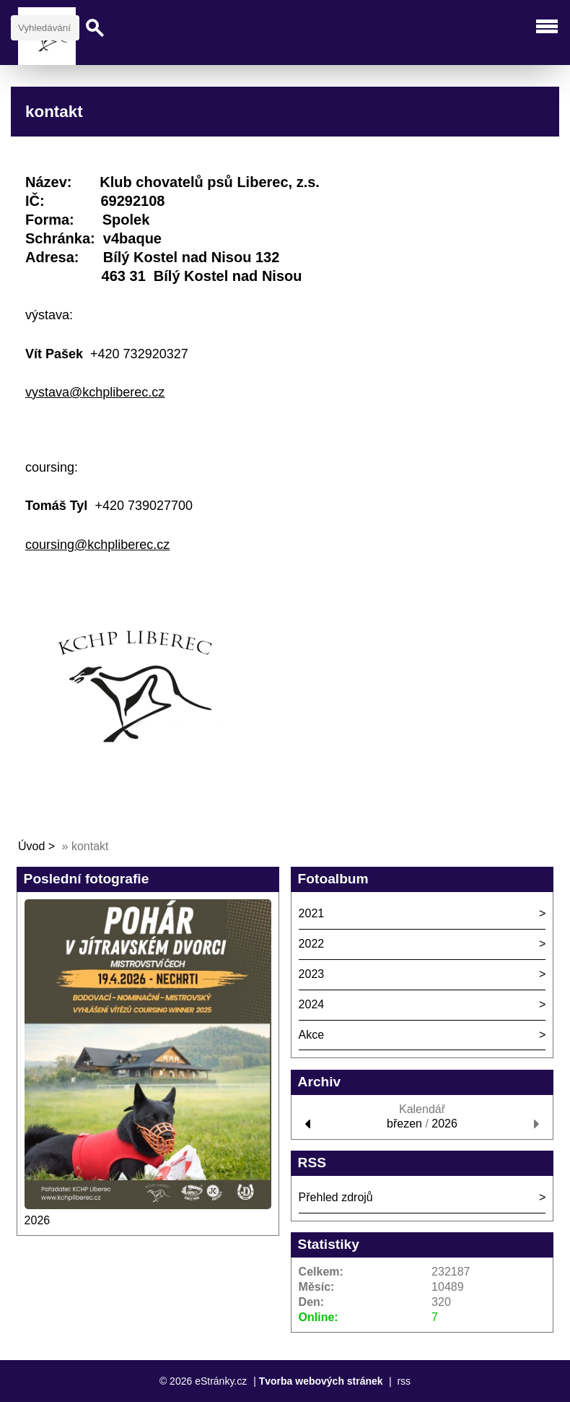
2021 (312, 913)
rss (404, 1381)
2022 (312, 944)
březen (404, 1123)
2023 (312, 974)
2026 (38, 1220)
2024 (312, 1004)
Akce (312, 1035)
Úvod (31, 846)
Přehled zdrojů (336, 1197)
